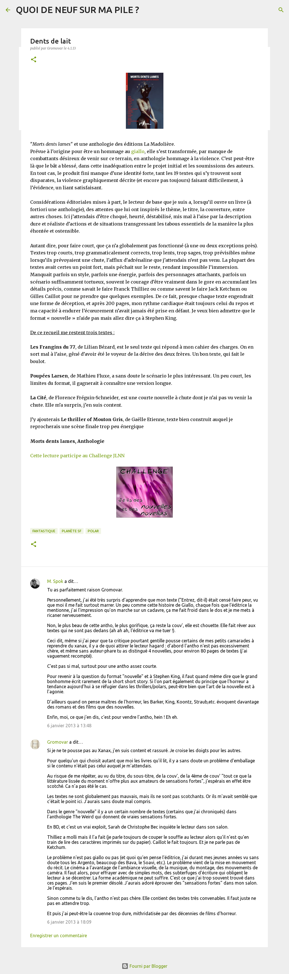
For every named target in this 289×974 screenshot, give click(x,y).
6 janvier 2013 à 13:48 (69, 725)
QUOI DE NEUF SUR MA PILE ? (77, 10)
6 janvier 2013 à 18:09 (69, 921)
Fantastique (43, 531)
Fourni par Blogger (144, 966)
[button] (33, 60)
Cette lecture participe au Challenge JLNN (77, 455)
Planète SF (71, 531)
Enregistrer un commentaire (58, 935)
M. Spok (55, 581)
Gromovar (57, 742)
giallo (137, 151)
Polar (93, 531)
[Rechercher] (281, 10)
